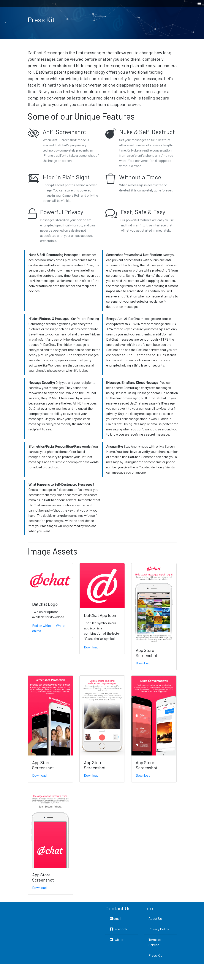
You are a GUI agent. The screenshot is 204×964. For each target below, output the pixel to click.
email (115, 918)
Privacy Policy (159, 929)
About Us (155, 918)
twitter (116, 939)
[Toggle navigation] (199, 3)
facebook (118, 929)
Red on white (41, 625)
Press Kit (155, 955)
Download (91, 647)
